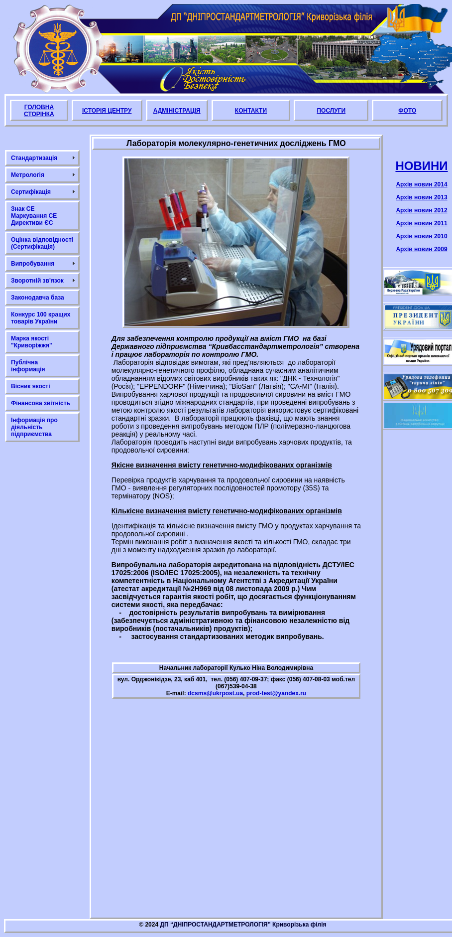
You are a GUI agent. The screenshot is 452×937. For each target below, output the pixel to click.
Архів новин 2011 (421, 223)
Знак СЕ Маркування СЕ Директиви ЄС (34, 215)
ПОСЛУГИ (331, 110)
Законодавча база (37, 297)
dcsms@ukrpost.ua (214, 693)
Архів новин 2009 (421, 249)
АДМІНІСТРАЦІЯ (177, 110)
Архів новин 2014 (421, 184)
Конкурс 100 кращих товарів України (40, 318)
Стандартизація (34, 158)
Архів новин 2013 (421, 197)
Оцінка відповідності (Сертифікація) (42, 243)
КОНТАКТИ (251, 110)
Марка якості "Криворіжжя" (31, 342)
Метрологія (27, 174)
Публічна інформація (28, 366)
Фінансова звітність (40, 403)
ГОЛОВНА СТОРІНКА (39, 111)
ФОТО (407, 110)
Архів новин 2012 (421, 210)
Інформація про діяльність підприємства (34, 427)
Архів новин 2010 (421, 236)
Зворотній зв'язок (37, 280)
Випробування (32, 263)
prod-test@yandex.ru (276, 693)
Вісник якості (30, 386)
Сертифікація (31, 191)
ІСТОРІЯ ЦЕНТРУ (106, 110)
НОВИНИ (421, 165)
